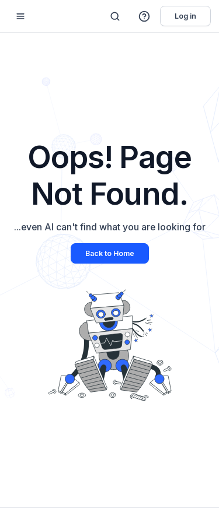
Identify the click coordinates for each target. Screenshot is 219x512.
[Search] (115, 16)
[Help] (145, 16)
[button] (145, 16)
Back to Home (109, 253)
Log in (185, 16)
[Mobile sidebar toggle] (20, 16)
